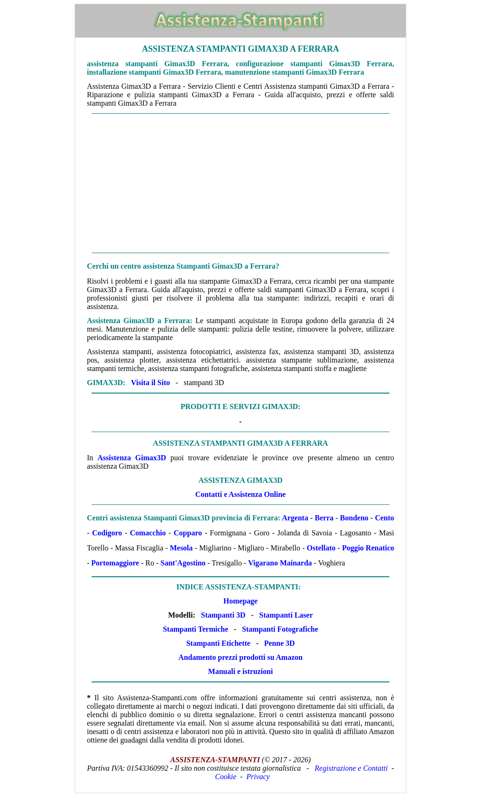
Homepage (241, 601)
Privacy (258, 777)
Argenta (295, 518)
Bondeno (354, 518)
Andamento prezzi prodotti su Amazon (240, 657)
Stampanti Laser (286, 615)
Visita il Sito (150, 383)
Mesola (181, 548)
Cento (384, 518)
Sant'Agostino (183, 563)
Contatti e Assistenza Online (240, 494)
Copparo (188, 533)
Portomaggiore (115, 563)
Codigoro (107, 533)
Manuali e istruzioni (240, 671)
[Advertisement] (240, 183)
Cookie (225, 777)
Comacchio (148, 533)
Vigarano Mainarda (280, 563)
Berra (324, 518)
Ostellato (321, 548)
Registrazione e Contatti (351, 768)
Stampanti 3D (223, 615)
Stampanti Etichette (218, 643)
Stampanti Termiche (195, 629)
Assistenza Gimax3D (132, 458)
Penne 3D (279, 643)
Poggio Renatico (368, 548)
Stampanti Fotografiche (280, 629)
